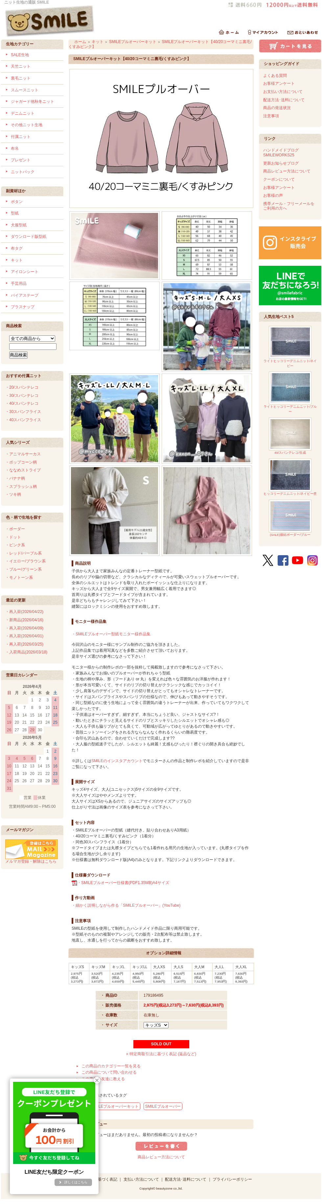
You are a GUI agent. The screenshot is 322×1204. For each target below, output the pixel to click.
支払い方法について (141, 1179)
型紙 (15, 213)
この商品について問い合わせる (109, 1072)
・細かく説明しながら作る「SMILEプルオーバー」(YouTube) (126, 905)
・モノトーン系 (19, 577)
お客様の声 (273, 195)
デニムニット (22, 113)
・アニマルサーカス (23, 454)
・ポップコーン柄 (21, 462)
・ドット (13, 537)
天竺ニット (21, 66)
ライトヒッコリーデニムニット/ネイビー (290, 347)
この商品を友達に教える (103, 1079)
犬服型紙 (19, 225)
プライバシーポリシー (232, 1179)
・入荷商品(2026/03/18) (26, 652)
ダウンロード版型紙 (28, 236)
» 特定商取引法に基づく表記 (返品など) (161, 1054)
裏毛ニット (21, 78)
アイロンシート (24, 271)
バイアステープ (24, 295)
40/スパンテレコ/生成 (290, 436)
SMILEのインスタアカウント (117, 761)
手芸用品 (19, 283)
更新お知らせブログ (281, 163)
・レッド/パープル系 (23, 553)
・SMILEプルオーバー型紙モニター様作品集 (111, 634)
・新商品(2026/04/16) (24, 620)
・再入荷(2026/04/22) (24, 611)
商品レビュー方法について (161, 1157)
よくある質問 (275, 75)
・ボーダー (15, 529)
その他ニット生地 (26, 125)
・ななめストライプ (23, 470)
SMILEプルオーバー (163, 1106)
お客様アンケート (279, 83)
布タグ (17, 248)
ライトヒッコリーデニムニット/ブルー (290, 392)
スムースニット (24, 90)
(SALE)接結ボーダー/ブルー (290, 518)
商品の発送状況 (277, 107)
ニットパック (22, 172)
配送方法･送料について (284, 100)
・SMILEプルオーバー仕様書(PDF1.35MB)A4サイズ (120, 882)
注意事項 (271, 116)
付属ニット (21, 136)
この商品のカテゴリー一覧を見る (111, 1066)
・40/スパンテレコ (21, 403)
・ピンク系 (15, 545)
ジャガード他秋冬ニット (32, 101)
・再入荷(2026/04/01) (24, 636)
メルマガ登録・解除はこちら (31, 859)
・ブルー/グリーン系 (23, 569)
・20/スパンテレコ (21, 387)
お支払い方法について (283, 91)
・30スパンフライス (23, 411)
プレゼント (21, 160)
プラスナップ (22, 307)
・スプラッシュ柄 (21, 486)
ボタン (17, 201)
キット (17, 260)
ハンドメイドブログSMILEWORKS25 (281, 152)
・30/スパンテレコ (21, 395)
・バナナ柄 (15, 478)
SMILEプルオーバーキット (132, 41)
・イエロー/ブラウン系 (25, 561)
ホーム (80, 41)
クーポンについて (279, 179)
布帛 (15, 148)
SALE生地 (20, 55)
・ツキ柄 (13, 494)
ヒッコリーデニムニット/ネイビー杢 (290, 477)
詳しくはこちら (75, 1182)
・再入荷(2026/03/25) (24, 644)
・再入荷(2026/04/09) (24, 628)
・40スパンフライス (23, 420)
